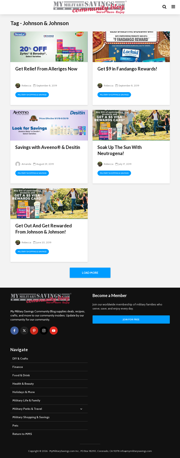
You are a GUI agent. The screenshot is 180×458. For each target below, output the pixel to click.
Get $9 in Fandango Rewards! (127, 68)
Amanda (23, 163)
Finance (17, 367)
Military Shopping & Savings (32, 94)
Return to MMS (22, 434)
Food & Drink (21, 375)
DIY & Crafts (20, 358)
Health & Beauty (23, 383)
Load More (90, 273)
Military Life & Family (26, 400)
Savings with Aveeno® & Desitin (47, 147)
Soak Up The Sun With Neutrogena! (119, 150)
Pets (15, 425)
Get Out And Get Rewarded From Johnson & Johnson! (43, 229)
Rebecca (23, 85)
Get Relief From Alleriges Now (46, 68)
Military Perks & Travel (27, 409)
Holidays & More (23, 392)
